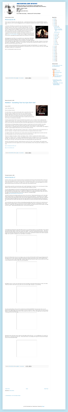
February (56, 44)
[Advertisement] (26, 90)
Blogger (43, 406)
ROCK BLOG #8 (10, 19)
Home (27, 388)
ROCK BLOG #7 (10, 177)
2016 (54, 53)
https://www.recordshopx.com (13, 34)
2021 (54, 46)
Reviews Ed (56, 74)
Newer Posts (7, 388)
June (55, 41)
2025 (54, 20)
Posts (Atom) (12, 390)
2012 (54, 59)
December (56, 26)
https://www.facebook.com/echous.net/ (16, 193)
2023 (54, 23)
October (55, 35)
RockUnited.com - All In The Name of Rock (13, 395)
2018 (54, 50)
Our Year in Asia (57, 70)
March (55, 42)
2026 (54, 19)
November (56, 34)
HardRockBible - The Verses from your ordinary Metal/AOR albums (58, 84)
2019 (54, 49)
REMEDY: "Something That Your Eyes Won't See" (20, 102)
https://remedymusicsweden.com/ (10, 145)
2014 (54, 56)
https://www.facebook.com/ (9, 147)
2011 (54, 60)
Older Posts (46, 388)
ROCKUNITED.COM (57, 72)
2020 (54, 47)
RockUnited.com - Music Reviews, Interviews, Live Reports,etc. (57, 80)
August (55, 38)
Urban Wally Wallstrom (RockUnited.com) (58, 76)
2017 (54, 52)
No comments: (21, 152)
